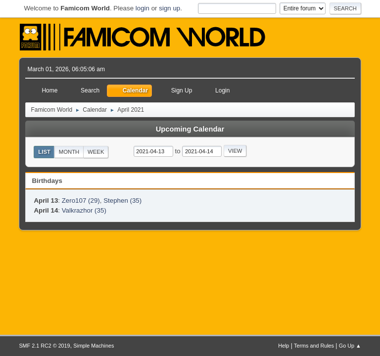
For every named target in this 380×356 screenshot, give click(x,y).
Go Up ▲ (350, 346)
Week (96, 152)
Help (283, 346)
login (142, 8)
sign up (169, 8)
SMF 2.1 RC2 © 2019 (44, 346)
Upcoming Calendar (190, 129)
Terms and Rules (314, 346)
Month (69, 152)
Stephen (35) (122, 200)
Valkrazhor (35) (84, 210)
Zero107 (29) (81, 200)
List (44, 152)
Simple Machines (93, 346)
